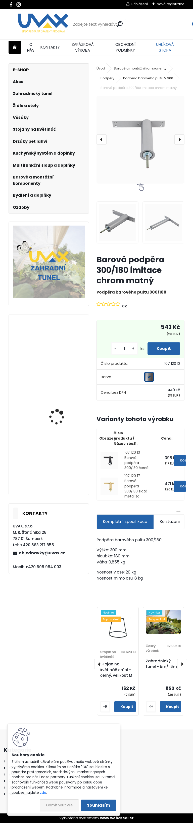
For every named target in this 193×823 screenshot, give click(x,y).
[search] (120, 24)
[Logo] (43, 24)
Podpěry (107, 78)
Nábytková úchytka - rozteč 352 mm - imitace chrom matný (63, 470)
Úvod (100, 68)
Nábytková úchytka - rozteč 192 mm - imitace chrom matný (63, 408)
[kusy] (122, 348)
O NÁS (30, 47)
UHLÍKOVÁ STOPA (165, 47)
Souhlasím (98, 805)
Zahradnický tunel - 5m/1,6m (161, 663)
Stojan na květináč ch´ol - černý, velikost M (116, 669)
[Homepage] (15, 47)
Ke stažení (170, 521)
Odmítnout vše (59, 805)
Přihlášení (139, 4)
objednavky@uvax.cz (42, 553)
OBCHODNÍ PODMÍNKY (125, 47)
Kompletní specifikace (125, 521)
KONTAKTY (50, 47)
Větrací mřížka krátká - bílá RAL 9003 (62, 350)
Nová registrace (170, 4)
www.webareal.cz (117, 817)
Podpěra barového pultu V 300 (148, 78)
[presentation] (101, 139)
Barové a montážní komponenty (140, 68)
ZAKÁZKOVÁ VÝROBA (83, 47)
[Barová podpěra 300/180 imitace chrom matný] (140, 140)
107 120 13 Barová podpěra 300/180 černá (136, 460)
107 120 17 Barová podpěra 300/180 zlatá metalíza (135, 486)
